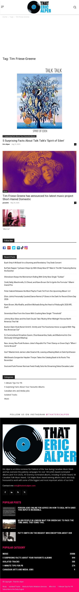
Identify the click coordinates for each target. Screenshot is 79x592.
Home (5, 17)
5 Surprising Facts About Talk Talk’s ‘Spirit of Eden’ (33, 140)
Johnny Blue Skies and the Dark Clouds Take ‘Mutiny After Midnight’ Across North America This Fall (37, 320)
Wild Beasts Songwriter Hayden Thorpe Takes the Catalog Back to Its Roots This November (37, 358)
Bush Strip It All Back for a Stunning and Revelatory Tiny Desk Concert (32, 263)
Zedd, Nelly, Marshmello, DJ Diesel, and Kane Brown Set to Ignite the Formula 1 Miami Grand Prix (39, 283)
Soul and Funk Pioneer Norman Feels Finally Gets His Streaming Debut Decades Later (39, 366)
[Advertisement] (39, 38)
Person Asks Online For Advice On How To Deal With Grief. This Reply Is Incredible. (47, 509)
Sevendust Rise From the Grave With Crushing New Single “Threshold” (33, 313)
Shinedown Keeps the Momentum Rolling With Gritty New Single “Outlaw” (34, 277)
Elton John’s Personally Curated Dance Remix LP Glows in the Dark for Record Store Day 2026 (40, 297)
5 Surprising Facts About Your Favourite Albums (19, 136)
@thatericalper (57, 414)
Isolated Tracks (10, 394)
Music (5, 191)
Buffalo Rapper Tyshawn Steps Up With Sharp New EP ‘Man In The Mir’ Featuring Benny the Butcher (40, 269)
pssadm (6, 203)
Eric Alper (6, 144)
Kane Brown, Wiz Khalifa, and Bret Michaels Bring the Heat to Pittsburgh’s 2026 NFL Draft (38, 306)
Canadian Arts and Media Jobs (17, 391)
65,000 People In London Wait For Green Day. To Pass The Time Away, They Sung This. (46, 521)
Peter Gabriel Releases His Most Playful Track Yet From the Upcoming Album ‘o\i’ (37, 291)
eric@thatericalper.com (25, 485)
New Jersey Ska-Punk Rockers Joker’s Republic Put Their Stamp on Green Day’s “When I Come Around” (40, 344)
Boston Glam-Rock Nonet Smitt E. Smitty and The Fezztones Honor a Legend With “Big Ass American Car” (39, 328)
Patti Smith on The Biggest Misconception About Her (45, 533)
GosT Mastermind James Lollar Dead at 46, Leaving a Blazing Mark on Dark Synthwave (39, 352)
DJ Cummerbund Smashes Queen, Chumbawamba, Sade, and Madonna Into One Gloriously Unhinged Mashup (37, 336)
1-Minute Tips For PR (13, 383)
